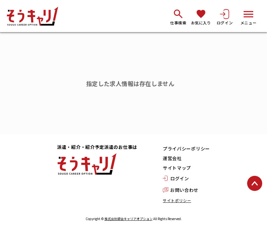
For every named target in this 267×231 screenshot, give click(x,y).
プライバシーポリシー (186, 148)
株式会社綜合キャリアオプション (128, 218)
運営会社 (172, 158)
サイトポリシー (177, 200)
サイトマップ (177, 168)
